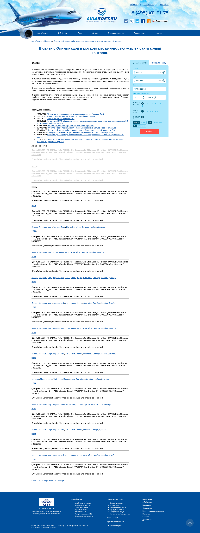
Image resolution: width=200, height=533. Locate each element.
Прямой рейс (157, 122)
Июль (68, 227)
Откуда (135, 68)
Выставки (146, 505)
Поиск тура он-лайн (115, 499)
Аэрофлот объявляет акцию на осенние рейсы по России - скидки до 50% (80, 132)
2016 (34, 332)
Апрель (56, 227)
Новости (48, 41)
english (119, 525)
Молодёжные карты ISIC (83, 514)
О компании (149, 4)
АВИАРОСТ (53, 527)
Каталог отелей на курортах (120, 514)
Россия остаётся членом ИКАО (60, 118)
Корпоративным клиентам (153, 511)
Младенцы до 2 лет (136, 117)
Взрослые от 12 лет (136, 103)
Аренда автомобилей (115, 522)
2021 (34, 206)
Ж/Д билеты (147, 502)
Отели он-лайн (113, 518)
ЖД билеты (63, 33)
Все (150, 122)
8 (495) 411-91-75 (149, 12)
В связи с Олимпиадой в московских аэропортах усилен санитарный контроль (88, 41)
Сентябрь (76, 227)
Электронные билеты (82, 505)
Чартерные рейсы (81, 509)
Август (67, 252)
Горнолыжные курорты (118, 507)
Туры (80, 33)
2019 (34, 256)
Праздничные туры (116, 509)
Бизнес (143, 122)
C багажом (141, 126)
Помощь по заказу (158, 63)
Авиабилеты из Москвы (83, 503)
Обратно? (149, 97)
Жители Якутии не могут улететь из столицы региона (70, 125)
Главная (134, 4)
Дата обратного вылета (141, 93)
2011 (33, 459)
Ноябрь (93, 227)
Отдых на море (115, 505)
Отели (95, 33)
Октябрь (85, 227)
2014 (34, 383)
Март (50, 227)
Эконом (136, 122)
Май (62, 277)
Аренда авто (139, 33)
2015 (34, 358)
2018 (34, 282)
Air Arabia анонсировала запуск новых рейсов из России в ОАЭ (75, 114)
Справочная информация (84, 516)
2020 (34, 231)
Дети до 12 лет (135, 111)
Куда (134, 77)
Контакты (164, 4)
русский (113, 525)
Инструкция (147, 499)
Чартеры (158, 33)
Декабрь (101, 227)
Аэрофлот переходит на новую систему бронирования (71, 116)
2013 (34, 408)
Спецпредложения (116, 33)
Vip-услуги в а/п (80, 512)
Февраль (43, 227)
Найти (149, 132)
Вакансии (146, 514)
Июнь (62, 227)
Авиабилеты (43, 33)
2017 (34, 307)
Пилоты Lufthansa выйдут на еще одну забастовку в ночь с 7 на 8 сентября (81, 130)
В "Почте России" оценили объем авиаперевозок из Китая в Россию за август (81, 128)
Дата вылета (137, 85)
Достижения (147, 520)
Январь (35, 227)
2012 (34, 434)
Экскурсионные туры (117, 512)
